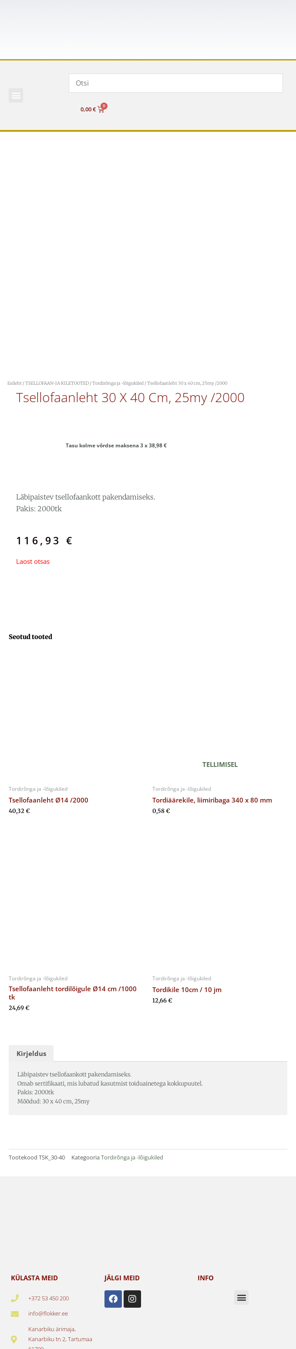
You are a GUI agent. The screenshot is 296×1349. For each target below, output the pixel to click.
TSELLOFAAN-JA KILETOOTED (57, 383)
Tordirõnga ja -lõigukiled (118, 383)
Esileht (14, 383)
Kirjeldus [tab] (31, 1053)
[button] (16, 95)
